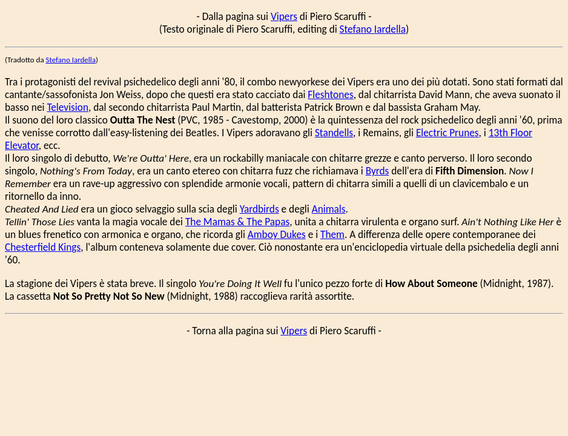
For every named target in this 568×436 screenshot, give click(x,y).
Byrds (377, 171)
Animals (329, 209)
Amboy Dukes (277, 234)
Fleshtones (330, 94)
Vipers (284, 16)
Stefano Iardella (373, 29)
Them (332, 234)
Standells (334, 133)
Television (67, 107)
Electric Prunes (447, 133)
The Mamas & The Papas (237, 222)
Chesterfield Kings (43, 247)
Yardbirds (259, 209)
